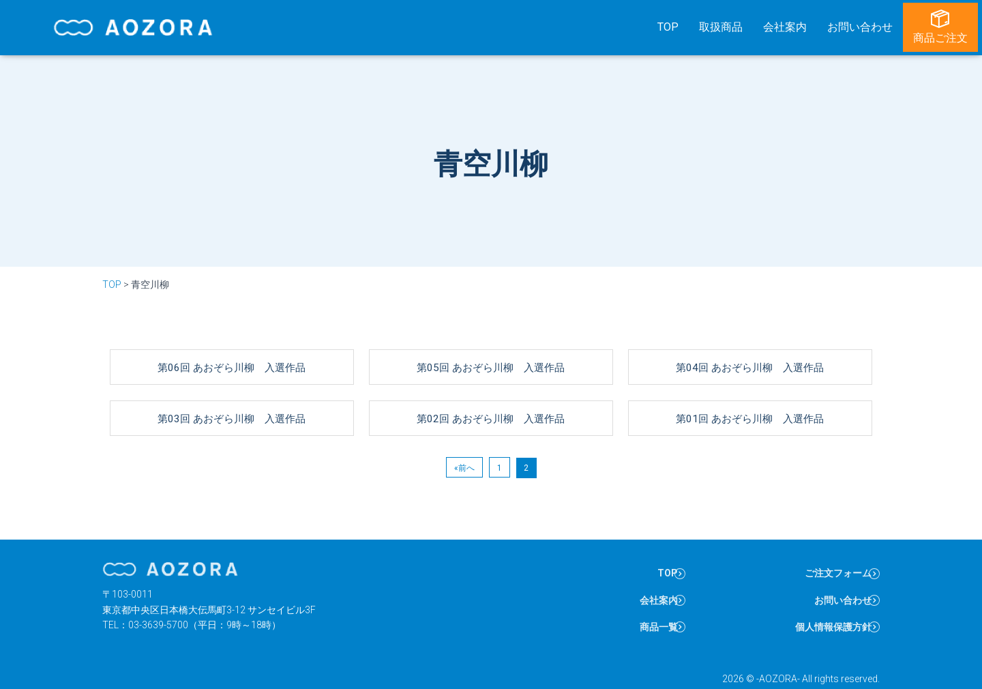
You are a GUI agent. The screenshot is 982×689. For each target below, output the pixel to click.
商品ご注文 (944, 24)
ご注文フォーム (829, 564)
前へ (466, 454)
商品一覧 (649, 608)
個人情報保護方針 (824, 608)
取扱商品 (725, 24)
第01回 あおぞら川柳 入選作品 (750, 404)
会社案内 (789, 24)
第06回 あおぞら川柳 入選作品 (232, 353)
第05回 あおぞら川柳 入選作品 (491, 353)
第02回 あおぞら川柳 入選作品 (491, 404)
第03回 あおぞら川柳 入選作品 (232, 404)
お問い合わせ (864, 24)
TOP (672, 24)
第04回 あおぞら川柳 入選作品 (750, 353)
